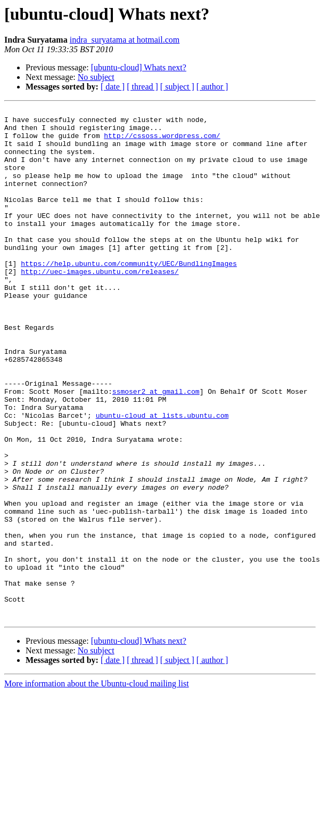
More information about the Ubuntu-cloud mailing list (96, 785)
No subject (96, 77)
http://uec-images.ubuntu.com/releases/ (99, 305)
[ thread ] (142, 86)
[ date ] (113, 86)
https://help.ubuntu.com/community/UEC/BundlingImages (129, 295)
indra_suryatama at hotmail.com (125, 39)
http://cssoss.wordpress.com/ (162, 142)
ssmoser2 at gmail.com (156, 449)
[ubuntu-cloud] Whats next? (138, 67)
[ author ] (212, 86)
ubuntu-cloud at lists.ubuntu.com (162, 477)
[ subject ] (177, 86)
